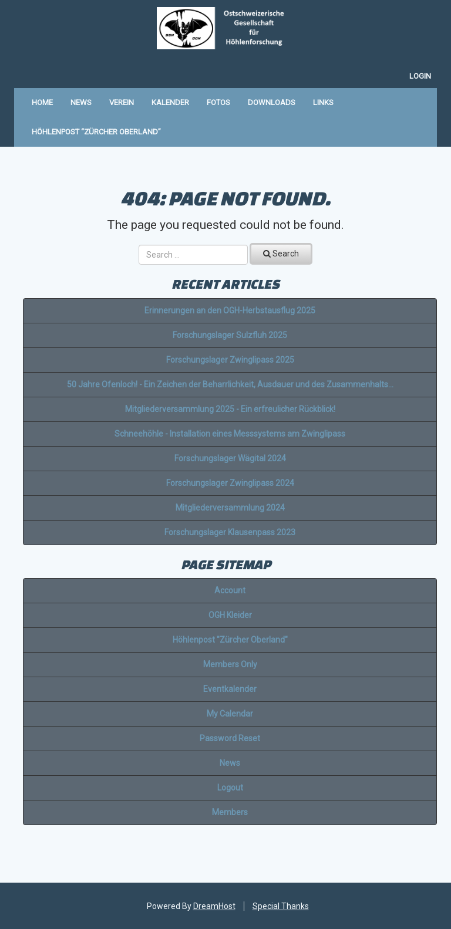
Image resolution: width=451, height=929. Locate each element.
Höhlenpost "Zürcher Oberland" (230, 639)
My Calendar (230, 713)
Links (323, 102)
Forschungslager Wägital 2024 (230, 458)
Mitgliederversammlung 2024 (230, 507)
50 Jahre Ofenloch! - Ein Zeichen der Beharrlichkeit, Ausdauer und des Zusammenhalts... (230, 384)
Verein (121, 102)
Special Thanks (281, 906)
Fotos (218, 102)
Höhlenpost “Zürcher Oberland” (96, 131)
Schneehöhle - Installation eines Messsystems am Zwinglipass (230, 433)
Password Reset (230, 738)
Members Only (230, 664)
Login (420, 76)
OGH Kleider (230, 615)
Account (229, 590)
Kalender (170, 102)
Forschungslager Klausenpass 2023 (229, 532)
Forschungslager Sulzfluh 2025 (230, 335)
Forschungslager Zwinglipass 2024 (230, 483)
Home (42, 102)
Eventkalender (230, 689)
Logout (230, 787)
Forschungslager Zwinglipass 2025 (230, 359)
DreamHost (214, 906)
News (81, 102)
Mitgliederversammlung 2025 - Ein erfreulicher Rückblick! (230, 409)
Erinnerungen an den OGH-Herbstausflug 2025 (229, 310)
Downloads (271, 102)
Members (230, 812)
